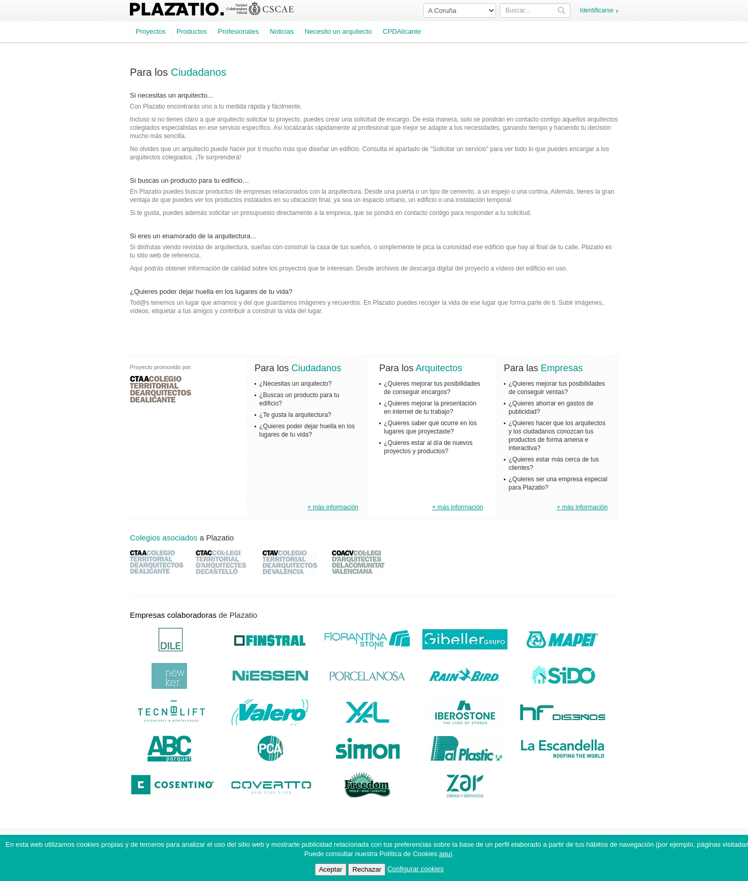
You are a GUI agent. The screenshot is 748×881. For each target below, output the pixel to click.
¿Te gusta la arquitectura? (295, 414)
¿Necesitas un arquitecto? (295, 383)
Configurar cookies (416, 869)
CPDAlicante (402, 31)
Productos (192, 31)
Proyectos (151, 31)
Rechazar (366, 869)
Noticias (281, 31)
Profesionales (238, 31)
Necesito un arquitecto (337, 31)
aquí (445, 854)
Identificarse (596, 10)
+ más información (333, 507)
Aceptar (330, 869)
